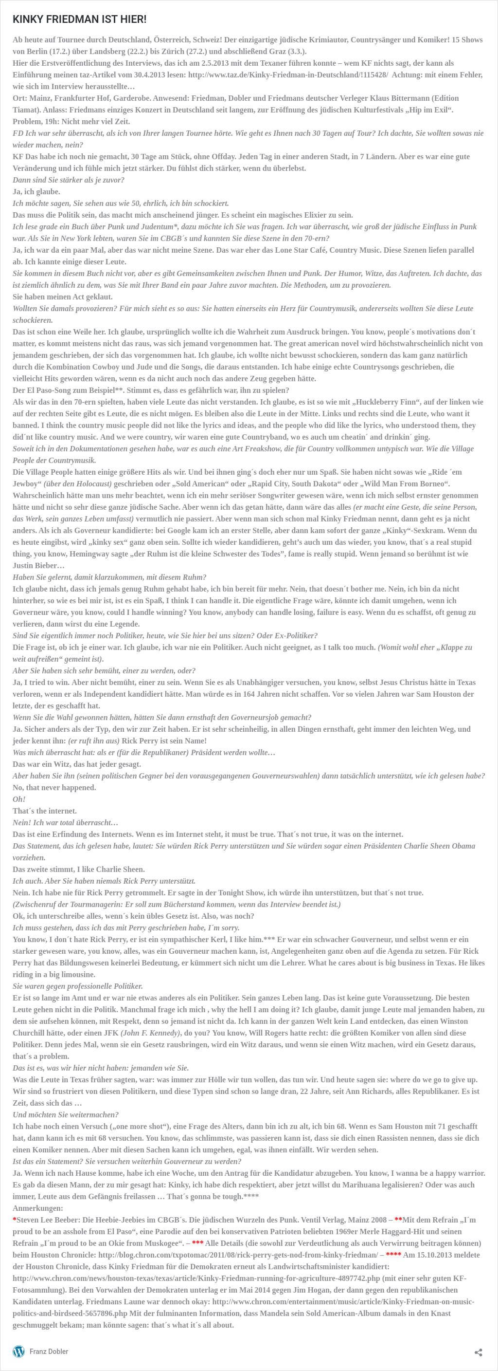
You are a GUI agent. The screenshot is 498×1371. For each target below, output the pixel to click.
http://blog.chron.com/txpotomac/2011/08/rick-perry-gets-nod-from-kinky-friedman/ (238, 1255)
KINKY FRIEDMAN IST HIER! (79, 19)
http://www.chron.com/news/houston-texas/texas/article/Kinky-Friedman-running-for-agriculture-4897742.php (196, 1278)
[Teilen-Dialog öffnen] (478, 1349)
